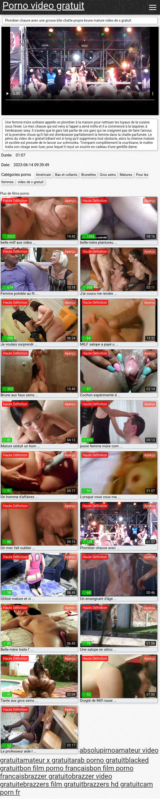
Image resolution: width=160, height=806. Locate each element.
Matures (126, 175)
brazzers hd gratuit (111, 784)
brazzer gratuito (48, 776)
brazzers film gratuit (53, 784)
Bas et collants (66, 175)
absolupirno (97, 750)
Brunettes (88, 175)
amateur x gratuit (45, 760)
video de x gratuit (30, 182)
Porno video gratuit (43, 5)
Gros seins (108, 175)
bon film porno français (54, 768)
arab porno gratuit (98, 760)
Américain (43, 175)
